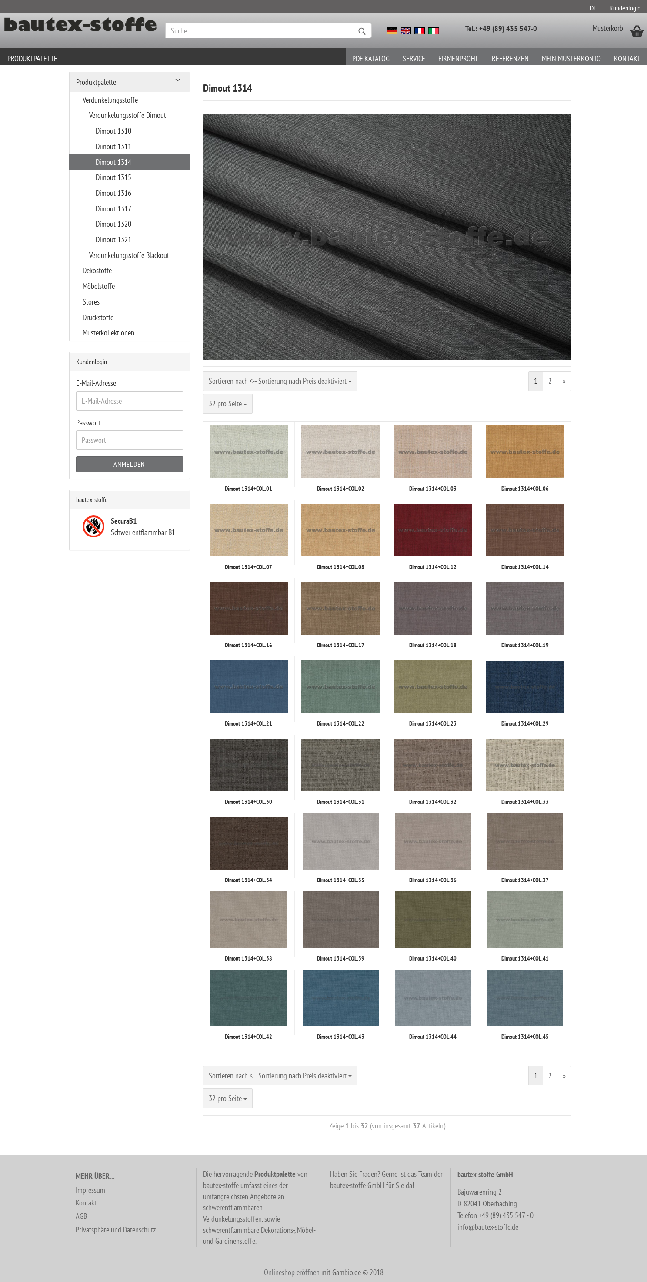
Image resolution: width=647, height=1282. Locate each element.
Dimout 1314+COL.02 (340, 488)
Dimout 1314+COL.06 (525, 488)
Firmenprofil (458, 59)
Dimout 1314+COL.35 (340, 880)
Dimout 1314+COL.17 (340, 645)
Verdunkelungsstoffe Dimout (127, 115)
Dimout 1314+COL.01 (248, 488)
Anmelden (129, 464)
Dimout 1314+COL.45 (525, 1037)
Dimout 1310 (113, 131)
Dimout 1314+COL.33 (525, 802)
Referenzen (510, 59)
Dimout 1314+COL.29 (525, 723)
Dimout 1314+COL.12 (433, 567)
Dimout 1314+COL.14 (525, 567)
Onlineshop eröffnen (292, 1272)
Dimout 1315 (113, 177)
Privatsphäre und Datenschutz (116, 1230)
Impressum (90, 1190)
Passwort (88, 423)
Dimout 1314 (113, 162)
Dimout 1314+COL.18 (433, 645)
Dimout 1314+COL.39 (340, 958)
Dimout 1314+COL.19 (525, 645)
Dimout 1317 (113, 209)
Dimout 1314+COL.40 (433, 958)
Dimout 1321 (113, 239)
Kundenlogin (625, 7)
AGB (81, 1216)
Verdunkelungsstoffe (110, 100)
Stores (91, 302)
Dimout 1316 (113, 193)
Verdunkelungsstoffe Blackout (129, 255)
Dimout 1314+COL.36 (433, 880)
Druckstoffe (98, 317)
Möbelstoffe (99, 286)
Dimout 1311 (113, 146)
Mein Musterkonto (571, 59)
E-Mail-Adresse (96, 383)
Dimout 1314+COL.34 (248, 880)
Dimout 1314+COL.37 (525, 880)
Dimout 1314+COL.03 (433, 488)
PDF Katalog (371, 59)
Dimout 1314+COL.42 (248, 1037)
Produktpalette (32, 59)
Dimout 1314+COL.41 (525, 958)
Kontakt (627, 59)
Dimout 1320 (113, 224)
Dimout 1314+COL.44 (433, 1037)
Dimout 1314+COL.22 (340, 723)
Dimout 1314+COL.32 (433, 802)
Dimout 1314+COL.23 (433, 723)
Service (414, 59)
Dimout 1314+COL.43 (340, 1037)
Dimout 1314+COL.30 (248, 802)
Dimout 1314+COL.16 (248, 645)
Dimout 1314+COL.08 (340, 567)
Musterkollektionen (108, 333)
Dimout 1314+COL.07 (248, 567)
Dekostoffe (97, 270)
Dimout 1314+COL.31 (340, 802)
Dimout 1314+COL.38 (248, 958)
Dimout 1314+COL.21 (248, 723)
